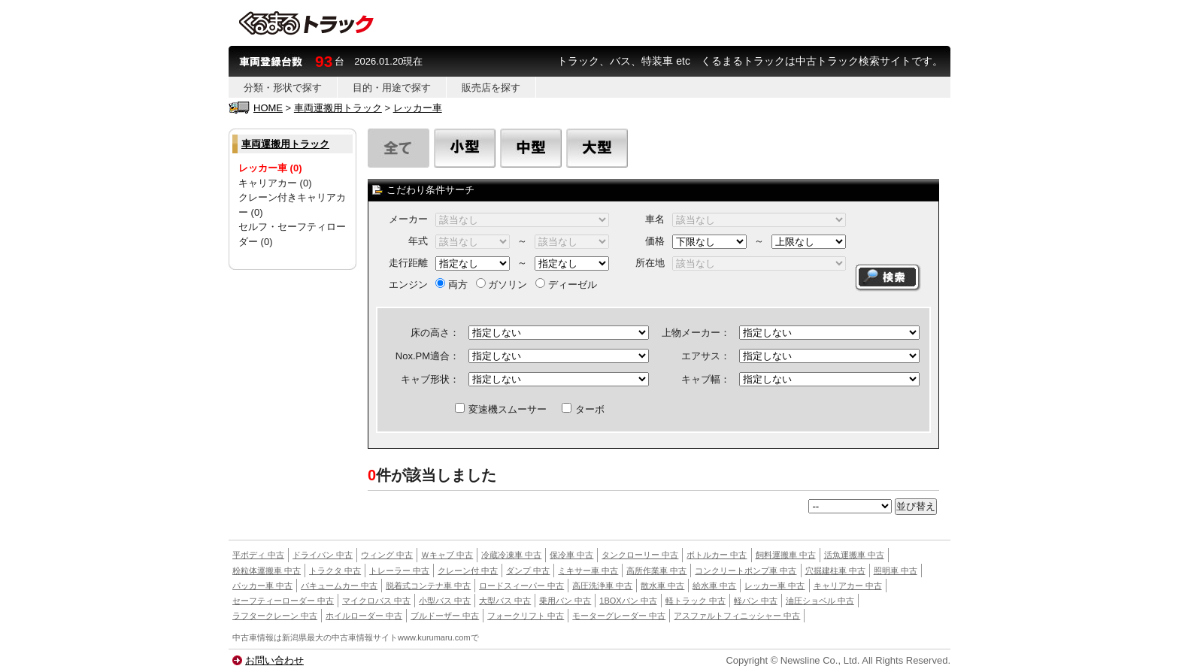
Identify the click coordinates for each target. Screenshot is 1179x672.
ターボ (583, 409)
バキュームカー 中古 (339, 585)
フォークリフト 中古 (525, 615)
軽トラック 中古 (695, 600)
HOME (268, 108)
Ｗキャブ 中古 (447, 554)
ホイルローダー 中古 (364, 615)
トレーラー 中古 (399, 570)
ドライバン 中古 (322, 554)
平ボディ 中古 (258, 554)
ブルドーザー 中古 (445, 615)
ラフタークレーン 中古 (274, 615)
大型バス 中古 (505, 600)
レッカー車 (417, 108)
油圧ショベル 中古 (820, 600)
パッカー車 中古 (262, 585)
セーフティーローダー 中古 (283, 600)
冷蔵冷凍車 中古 (511, 554)
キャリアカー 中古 (848, 585)
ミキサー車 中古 (588, 570)
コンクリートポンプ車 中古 (745, 570)
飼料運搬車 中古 (786, 554)
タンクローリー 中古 (640, 554)
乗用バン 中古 (565, 600)
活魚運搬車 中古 (854, 554)
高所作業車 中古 (656, 570)
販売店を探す (491, 87)
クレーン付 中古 (468, 570)
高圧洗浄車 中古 (602, 585)
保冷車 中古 (571, 554)
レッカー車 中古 (774, 585)
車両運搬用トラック (338, 108)
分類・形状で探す (283, 87)
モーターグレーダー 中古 (618, 615)
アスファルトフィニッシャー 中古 (737, 615)
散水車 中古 (662, 585)
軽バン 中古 (755, 600)
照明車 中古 (895, 570)
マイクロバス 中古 (376, 600)
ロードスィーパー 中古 (521, 585)
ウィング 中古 (387, 554)
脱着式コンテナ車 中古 (428, 585)
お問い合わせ (274, 660)
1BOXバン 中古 (627, 600)
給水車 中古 (714, 585)
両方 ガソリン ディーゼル (516, 284)
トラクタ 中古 (335, 570)
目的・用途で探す (392, 87)
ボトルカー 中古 (716, 554)
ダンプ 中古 (528, 570)
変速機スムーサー (501, 409)
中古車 (244, 637)
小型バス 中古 (445, 600)
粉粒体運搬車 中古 (266, 570)
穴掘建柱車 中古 (835, 570)
